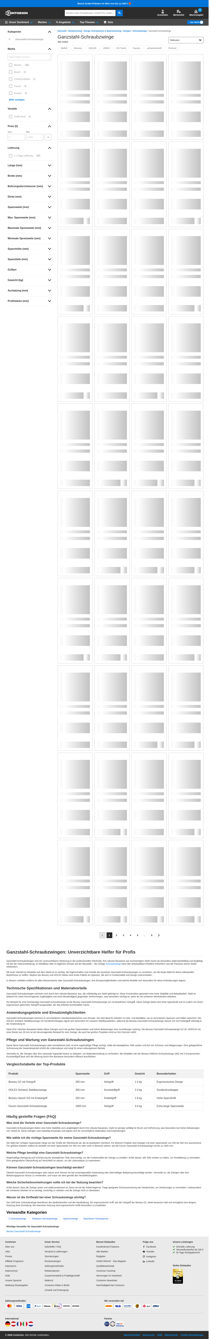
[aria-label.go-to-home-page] (16, 15)
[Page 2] (116, 935)
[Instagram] (149, 1256)
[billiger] (120, 1325)
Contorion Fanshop (105, 1271)
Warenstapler (196, 13)
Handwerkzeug (75, 31)
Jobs (7, 1251)
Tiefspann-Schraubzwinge (45, 1218)
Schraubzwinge (140, 31)
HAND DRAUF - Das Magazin (111, 1261)
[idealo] (106, 1325)
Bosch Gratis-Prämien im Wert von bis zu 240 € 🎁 (104, 3)
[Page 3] (123, 935)
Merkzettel (178, 13)
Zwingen (127, 31)
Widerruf (49, 1280)
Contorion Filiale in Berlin (57, 1285)
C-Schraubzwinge (17, 1218)
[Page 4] (130, 935)
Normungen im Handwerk (109, 1275)
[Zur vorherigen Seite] (102, 935)
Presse (8, 1256)
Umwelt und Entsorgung (57, 1290)
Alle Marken (102, 1251)
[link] (29, 31)
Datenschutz (11, 1271)
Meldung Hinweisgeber (16, 1285)
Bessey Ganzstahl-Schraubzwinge (23, 1231)
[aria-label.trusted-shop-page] (178, 1276)
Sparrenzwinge (70, 1218)
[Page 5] (138, 935)
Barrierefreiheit (132, 1335)
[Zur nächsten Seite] (159, 935)
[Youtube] (148, 1251)
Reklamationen (52, 1271)
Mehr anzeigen (17, 99)
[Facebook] (149, 1246)
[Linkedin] (149, 1261)
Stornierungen (52, 1256)
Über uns (9, 1246)
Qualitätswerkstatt (105, 1266)
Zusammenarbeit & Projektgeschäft (62, 1275)
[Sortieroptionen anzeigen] (200, 40)
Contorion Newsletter (106, 1280)
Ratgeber (101, 1256)
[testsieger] (112, 1325)
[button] (162, 13)
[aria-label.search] (119, 13)
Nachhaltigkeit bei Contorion (110, 1285)
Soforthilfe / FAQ (53, 1246)
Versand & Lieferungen (56, 1251)
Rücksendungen (53, 1261)
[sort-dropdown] (186, 40)
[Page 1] (109, 935)
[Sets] (108, 22)
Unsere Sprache (13, 1280)
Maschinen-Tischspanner (95, 1218)
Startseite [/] (62, 31)
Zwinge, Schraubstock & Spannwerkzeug (102, 31)
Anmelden (162, 13)
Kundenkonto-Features (107, 1246)
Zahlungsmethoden (54, 1266)
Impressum (10, 1266)
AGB (7, 1275)
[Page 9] (152, 935)
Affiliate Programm (14, 1261)
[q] (90, 13)
